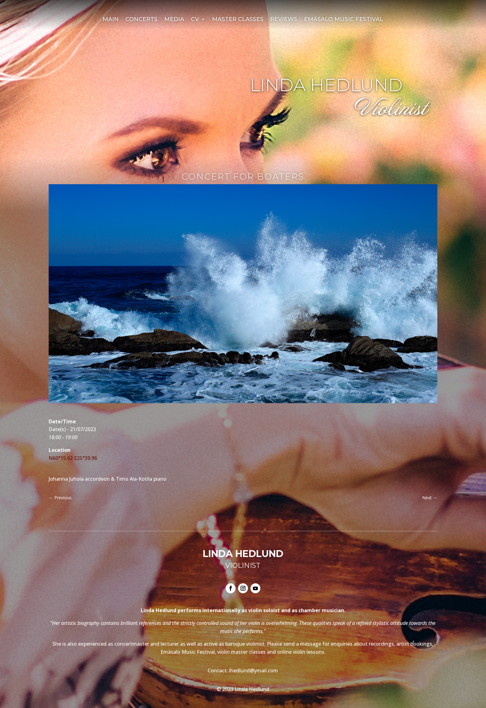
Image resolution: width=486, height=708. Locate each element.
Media (174, 20)
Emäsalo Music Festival (343, 20)
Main (111, 20)
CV (195, 20)
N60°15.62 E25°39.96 (73, 458)
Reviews (283, 20)
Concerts (141, 20)
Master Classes (237, 20)
